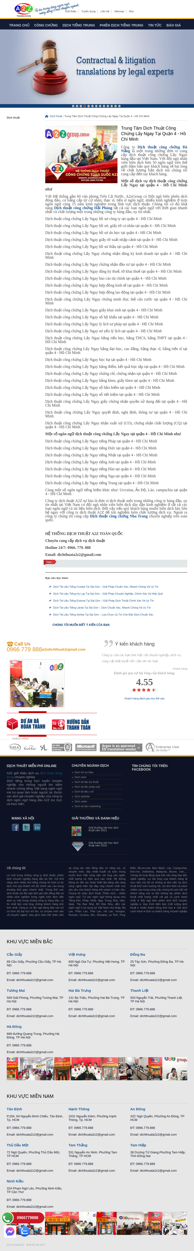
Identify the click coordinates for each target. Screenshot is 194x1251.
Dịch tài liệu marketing (88, 806)
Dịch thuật (56, 116)
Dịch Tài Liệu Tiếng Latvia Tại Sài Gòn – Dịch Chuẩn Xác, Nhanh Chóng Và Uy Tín (102, 607)
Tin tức (155, 25)
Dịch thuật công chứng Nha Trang (119, 516)
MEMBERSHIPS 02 (30, 747)
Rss (131, 11)
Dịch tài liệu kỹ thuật (86, 781)
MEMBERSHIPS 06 (121, 747)
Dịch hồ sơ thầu (84, 772)
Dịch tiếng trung (79, 25)
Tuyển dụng (88, 11)
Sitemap (119, 11)
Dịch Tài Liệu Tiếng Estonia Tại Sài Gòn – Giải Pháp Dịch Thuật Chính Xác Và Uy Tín (103, 600)
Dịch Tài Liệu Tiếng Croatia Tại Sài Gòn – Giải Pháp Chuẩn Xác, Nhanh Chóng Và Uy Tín (105, 586)
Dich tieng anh (23, 10)
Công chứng (46, 25)
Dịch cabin (81, 801)
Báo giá (173, 25)
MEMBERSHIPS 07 (163, 747)
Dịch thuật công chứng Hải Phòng (83, 208)
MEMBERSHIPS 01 (14, 747)
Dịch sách (80, 777)
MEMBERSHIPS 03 (44, 747)
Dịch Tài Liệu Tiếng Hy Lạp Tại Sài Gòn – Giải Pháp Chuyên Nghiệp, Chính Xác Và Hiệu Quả (108, 593)
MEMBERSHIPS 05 (86, 747)
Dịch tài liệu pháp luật (87, 786)
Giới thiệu (70, 11)
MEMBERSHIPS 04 (62, 747)
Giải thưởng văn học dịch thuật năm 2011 (103, 829)
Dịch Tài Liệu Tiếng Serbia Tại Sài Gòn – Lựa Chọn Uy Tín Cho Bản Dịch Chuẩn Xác (103, 614)
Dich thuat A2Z (15, 1244)
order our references (74, 724)
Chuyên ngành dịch (90, 765)
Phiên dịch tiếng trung (121, 25)
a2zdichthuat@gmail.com (64, 649)
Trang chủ (19, 25)
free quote (29, 724)
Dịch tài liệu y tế (84, 791)
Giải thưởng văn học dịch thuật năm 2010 (103, 844)
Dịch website (82, 796)
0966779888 (27, 1218)
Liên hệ (105, 11)
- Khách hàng (179, 668)
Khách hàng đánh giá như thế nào (145, 698)
